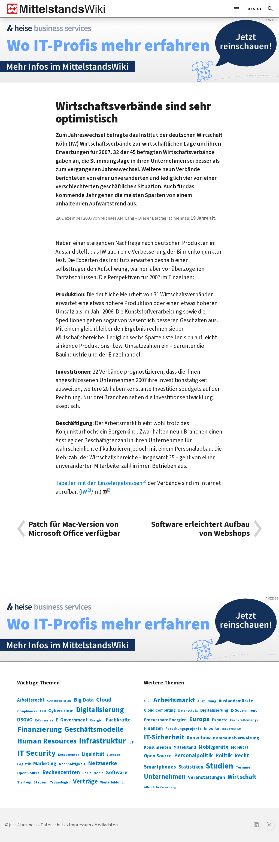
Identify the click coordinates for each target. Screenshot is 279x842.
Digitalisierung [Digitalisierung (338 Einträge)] (100, 710)
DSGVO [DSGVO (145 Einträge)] (25, 720)
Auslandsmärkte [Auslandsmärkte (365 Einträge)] (236, 701)
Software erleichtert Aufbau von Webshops (200, 529)
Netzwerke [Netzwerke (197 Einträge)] (102, 763)
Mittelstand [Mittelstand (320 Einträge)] (185, 747)
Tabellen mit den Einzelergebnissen (99, 483)
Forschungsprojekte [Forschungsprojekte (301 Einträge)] (183, 729)
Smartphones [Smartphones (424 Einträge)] (160, 767)
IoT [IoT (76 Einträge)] (131, 742)
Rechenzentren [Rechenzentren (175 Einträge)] (61, 772)
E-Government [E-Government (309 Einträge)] (244, 710)
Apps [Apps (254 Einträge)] (147, 701)
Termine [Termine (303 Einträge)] (243, 767)
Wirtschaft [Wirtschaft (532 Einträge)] (242, 776)
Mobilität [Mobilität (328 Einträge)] (239, 747)
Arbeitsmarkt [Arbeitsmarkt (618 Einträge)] (174, 700)
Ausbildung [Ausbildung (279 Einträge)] (206, 701)
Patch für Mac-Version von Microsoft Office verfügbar (74, 529)
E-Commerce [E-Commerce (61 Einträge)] (44, 720)
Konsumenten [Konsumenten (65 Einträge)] (68, 754)
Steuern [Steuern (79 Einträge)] (40, 782)
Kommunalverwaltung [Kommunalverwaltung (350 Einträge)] (236, 738)
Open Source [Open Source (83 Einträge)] (28, 773)
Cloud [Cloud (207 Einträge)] (104, 699)
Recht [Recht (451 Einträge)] (241, 756)
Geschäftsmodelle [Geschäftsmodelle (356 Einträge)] (93, 729)
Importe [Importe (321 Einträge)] (211, 729)
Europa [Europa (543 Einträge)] (199, 719)
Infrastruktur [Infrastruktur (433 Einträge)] (102, 741)
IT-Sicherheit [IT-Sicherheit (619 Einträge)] (164, 737)
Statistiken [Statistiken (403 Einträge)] (190, 766)
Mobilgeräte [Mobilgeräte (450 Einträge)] (213, 747)
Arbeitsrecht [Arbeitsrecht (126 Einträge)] (31, 700)
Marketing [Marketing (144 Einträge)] (44, 763)
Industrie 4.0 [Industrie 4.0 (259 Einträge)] (231, 729)
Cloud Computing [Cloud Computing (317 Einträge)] (160, 710)
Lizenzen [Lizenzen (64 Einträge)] (113, 755)
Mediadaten (106, 825)
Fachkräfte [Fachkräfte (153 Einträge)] (118, 720)
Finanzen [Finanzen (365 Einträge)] (153, 728)
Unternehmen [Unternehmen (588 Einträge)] (165, 777)
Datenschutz (53, 825)
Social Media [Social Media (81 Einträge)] (93, 773)
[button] (270, 8)
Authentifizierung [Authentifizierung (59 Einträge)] (59, 701)
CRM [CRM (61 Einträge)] (43, 711)
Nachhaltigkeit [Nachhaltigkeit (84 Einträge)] (72, 764)
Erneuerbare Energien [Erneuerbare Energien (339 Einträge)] (165, 720)
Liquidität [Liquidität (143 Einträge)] (93, 754)
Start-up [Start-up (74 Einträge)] (24, 782)
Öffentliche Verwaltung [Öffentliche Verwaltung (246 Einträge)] (160, 787)
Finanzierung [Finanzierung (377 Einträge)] (39, 729)
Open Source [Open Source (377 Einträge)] (158, 755)
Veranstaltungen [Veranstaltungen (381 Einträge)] (206, 777)
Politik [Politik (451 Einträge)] (223, 756)
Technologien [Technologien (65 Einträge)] (60, 782)
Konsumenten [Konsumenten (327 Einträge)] (157, 747)
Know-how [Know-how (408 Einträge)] (199, 737)
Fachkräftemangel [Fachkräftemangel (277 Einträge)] (245, 720)
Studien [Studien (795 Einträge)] (219, 766)
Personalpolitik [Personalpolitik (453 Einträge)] (193, 756)
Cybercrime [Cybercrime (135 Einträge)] (61, 710)
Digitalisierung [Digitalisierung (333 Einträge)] (214, 710)
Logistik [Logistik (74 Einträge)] (24, 764)
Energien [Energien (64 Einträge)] (97, 720)
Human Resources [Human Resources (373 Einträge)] (47, 741)
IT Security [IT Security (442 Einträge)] (36, 753)
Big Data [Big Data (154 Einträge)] (84, 700)
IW (84, 492)
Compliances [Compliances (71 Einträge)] (27, 711)
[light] (253, 8)
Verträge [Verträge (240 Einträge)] (85, 781)
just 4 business (23, 825)
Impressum (80, 825)
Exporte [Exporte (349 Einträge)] (220, 720)
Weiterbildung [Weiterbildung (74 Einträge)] (112, 782)
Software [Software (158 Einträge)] (117, 772)
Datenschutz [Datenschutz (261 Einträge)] (188, 710)
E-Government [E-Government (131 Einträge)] (72, 720)
